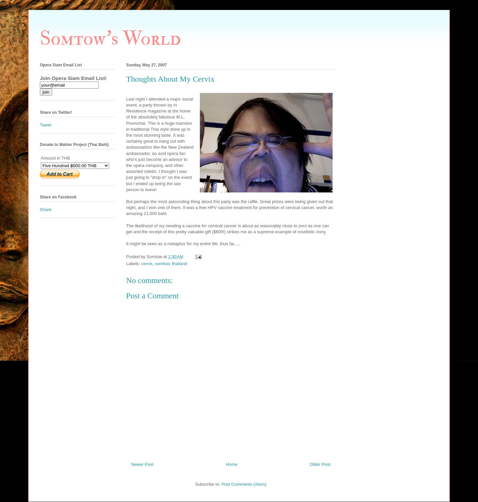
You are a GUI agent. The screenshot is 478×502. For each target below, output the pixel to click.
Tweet (45, 124)
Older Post (320, 464)
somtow (162, 263)
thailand (179, 263)
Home (232, 464)
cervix (147, 263)
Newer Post (142, 464)
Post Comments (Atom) (243, 484)
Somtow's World (110, 38)
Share (45, 209)
